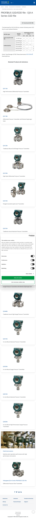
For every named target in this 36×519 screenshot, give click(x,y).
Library (6, 6)
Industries (5, 498)
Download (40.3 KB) (27, 23)
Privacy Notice (18, 513)
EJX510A (5, 339)
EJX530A (5, 366)
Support (26, 501)
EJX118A (5, 116)
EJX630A (5, 421)
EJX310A (5, 228)
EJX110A (5, 88)
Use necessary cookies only (18, 282)
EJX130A (5, 173)
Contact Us (5, 505)
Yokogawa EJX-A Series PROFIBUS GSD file (15, 480)
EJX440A (5, 311)
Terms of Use (18, 512)
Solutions (15, 498)
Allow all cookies (18, 277)
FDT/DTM (30, 54)
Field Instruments (8, 451)
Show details (29, 273)
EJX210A (5, 201)
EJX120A (5, 145)
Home (2, 6)
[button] (33, 512)
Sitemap (18, 515)
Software (24, 6)
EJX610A (5, 394)
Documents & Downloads (15, 6)
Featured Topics (17, 501)
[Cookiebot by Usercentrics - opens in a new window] (28, 236)
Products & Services (28, 498)
